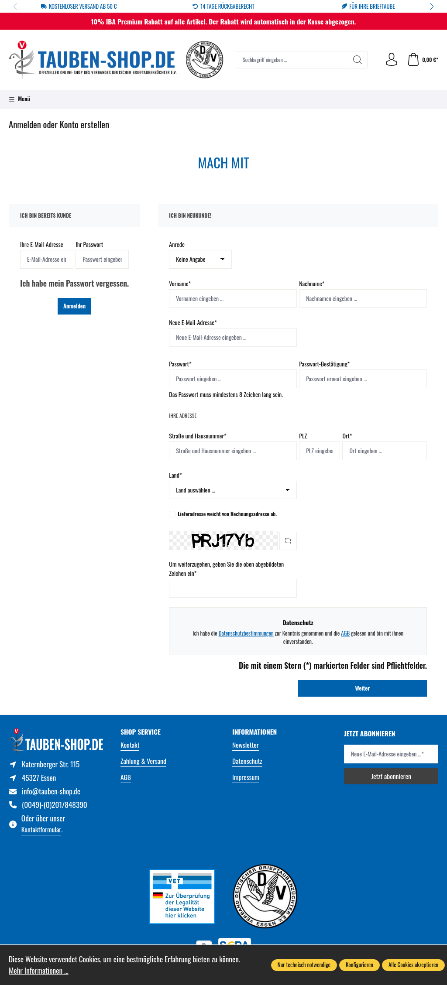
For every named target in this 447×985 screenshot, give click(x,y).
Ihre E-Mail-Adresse (41, 244)
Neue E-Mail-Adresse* (193, 322)
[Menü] (19, 99)
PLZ (303, 435)
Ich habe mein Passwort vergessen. (74, 283)
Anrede (176, 244)
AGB (345, 633)
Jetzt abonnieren (391, 776)
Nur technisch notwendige (304, 965)
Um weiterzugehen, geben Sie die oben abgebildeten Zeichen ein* (226, 568)
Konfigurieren (359, 965)
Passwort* (180, 363)
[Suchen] (358, 59)
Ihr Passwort (89, 244)
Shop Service (140, 731)
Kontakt (129, 744)
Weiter (362, 688)
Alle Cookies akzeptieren (413, 965)
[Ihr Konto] (391, 60)
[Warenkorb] (422, 60)
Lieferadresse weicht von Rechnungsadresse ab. (227, 513)
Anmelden (74, 305)
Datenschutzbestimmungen (246, 633)
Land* (175, 474)
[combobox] (292, 59)
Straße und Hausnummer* (197, 435)
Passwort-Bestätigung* (324, 363)
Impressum (245, 777)
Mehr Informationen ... (39, 970)
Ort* (347, 435)
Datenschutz (247, 761)
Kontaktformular (41, 829)
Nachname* (311, 283)
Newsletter (245, 744)
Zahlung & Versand (143, 761)
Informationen (254, 731)
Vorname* (180, 283)
